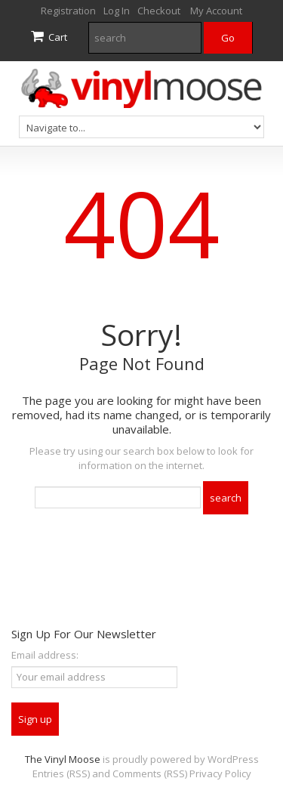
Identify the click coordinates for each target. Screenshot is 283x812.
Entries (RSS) (61, 773)
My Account (216, 10)
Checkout (158, 10)
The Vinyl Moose (62, 759)
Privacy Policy (220, 773)
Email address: (44, 655)
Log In (116, 10)
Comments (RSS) (149, 773)
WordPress (233, 759)
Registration (68, 10)
